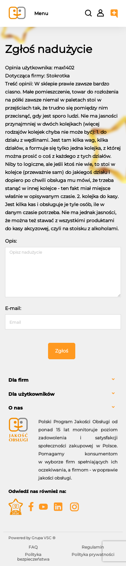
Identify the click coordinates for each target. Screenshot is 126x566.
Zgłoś (61, 351)
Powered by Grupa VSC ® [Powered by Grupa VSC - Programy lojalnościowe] (31, 538)
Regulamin (93, 547)
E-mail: (13, 308)
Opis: (11, 241)
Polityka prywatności (93, 554)
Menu (41, 13)
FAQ (33, 547)
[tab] (63, 380)
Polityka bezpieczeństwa (33, 557)
